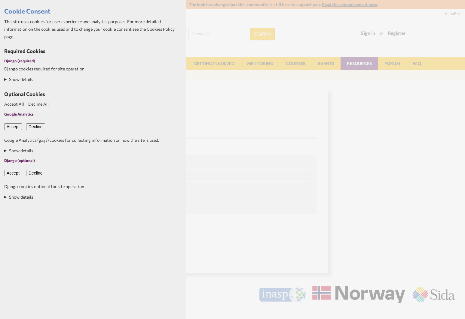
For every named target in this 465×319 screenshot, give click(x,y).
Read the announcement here (349, 4)
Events (326, 63)
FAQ (417, 63)
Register (397, 33)
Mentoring (260, 63)
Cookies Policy (161, 29)
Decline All (38, 104)
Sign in (368, 33)
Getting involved (214, 63)
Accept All (14, 104)
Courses (295, 63)
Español (452, 13)
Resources (359, 63)
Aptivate (449, 312)
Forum (392, 63)
